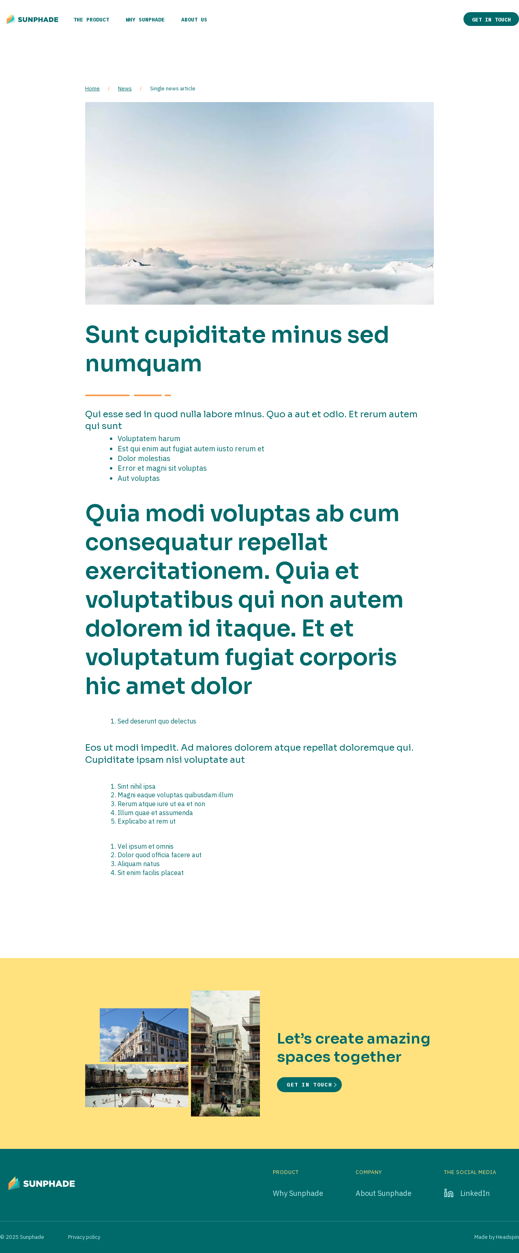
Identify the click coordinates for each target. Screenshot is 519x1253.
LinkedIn (475, 1193)
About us (194, 19)
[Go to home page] (32, 19)
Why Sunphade (145, 19)
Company (369, 1172)
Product (286, 1172)
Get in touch (491, 19)
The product (91, 19)
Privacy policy (84, 1237)
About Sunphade (384, 1193)
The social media (470, 1172)
